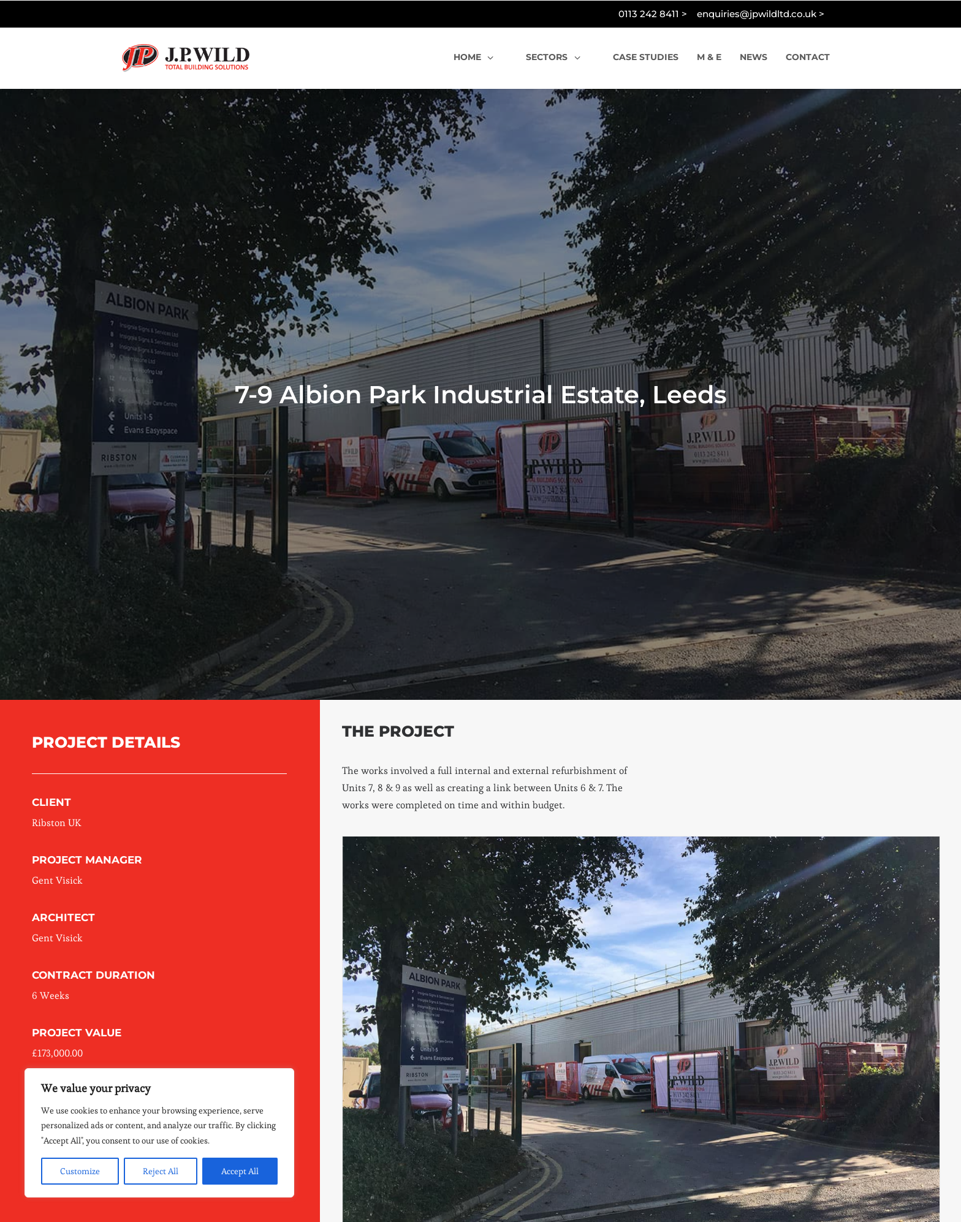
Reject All (160, 1171)
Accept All (240, 1171)
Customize (80, 1171)
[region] (159, 1133)
